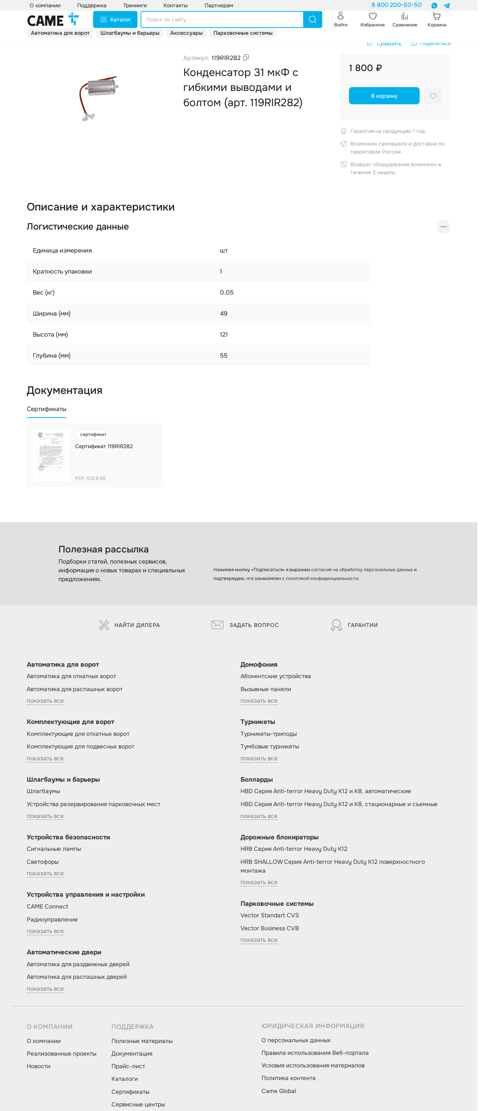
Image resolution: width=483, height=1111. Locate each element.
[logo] (53, 19)
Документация (131, 1054)
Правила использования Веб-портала (315, 1053)
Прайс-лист (128, 1066)
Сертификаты (130, 1092)
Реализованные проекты (61, 1054)
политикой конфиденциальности (322, 578)
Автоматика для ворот (60, 32)
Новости (38, 1066)
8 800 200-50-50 (397, 5)
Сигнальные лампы (54, 849)
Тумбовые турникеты (270, 746)
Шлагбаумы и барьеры (130, 32)
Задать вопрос (245, 625)
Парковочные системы (243, 32)
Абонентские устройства (276, 676)
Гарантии (354, 625)
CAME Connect (47, 906)
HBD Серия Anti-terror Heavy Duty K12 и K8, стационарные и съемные (339, 804)
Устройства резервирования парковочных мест (93, 804)
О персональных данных (296, 1040)
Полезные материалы (142, 1041)
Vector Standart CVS (270, 915)
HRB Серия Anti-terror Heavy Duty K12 (294, 849)
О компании (44, 1041)
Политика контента (289, 1078)
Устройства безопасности (68, 837)
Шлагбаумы (43, 791)
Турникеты (258, 722)
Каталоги (124, 1079)
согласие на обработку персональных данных (362, 570)
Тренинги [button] (135, 5)
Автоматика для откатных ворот (71, 676)
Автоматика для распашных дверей (77, 977)
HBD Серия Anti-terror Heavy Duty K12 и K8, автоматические (326, 791)
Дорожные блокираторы (280, 837)
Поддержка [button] (92, 5)
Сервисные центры (138, 1104)
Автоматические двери (64, 952)
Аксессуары (186, 32)
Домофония (259, 665)
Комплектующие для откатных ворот (78, 734)
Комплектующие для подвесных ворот (80, 746)
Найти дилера (129, 625)
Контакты (175, 5)
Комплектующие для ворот (70, 722)
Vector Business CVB (270, 928)
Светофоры (42, 862)
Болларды (257, 780)
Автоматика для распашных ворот (75, 689)
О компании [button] (45, 5)
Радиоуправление (52, 919)
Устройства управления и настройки (86, 895)
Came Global (279, 1091)
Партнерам (219, 5)
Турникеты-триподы (269, 734)
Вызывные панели (266, 689)
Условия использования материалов (313, 1065)
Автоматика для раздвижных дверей (78, 964)
